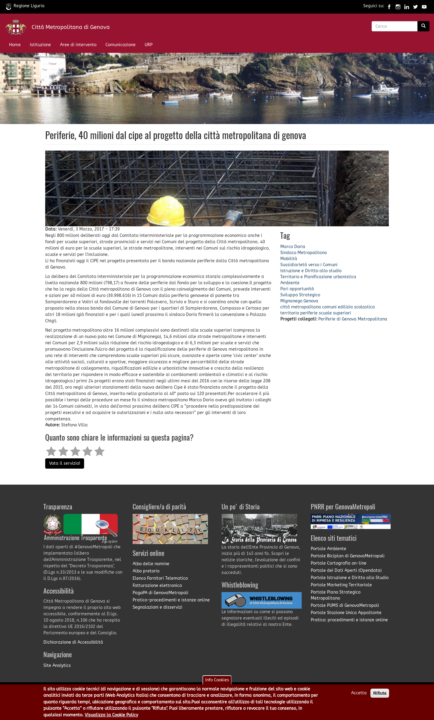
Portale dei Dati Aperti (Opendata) (346, 570)
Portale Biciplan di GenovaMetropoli (348, 556)
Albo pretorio (146, 571)
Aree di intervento (78, 44)
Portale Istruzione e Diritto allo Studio (349, 577)
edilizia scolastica (356, 307)
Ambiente (290, 282)
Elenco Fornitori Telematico (160, 578)
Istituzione (40, 44)
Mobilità (288, 258)
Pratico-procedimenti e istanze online (171, 600)
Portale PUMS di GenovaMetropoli (345, 605)
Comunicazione (120, 44)
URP (149, 44)
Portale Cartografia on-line (338, 563)
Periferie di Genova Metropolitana (352, 319)
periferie (309, 313)
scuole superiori (335, 313)
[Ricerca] (423, 26)
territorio (289, 313)
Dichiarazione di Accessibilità (73, 642)
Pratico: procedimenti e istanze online (349, 620)
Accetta (359, 694)
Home (15, 44)
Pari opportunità (297, 289)
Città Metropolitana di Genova (71, 27)
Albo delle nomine (151, 563)
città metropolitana (300, 307)
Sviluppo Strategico (300, 295)
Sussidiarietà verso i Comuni (309, 264)
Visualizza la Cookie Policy (111, 716)
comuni (329, 307)
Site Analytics (57, 665)
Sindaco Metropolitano (303, 252)
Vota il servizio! (64, 463)
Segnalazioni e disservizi (157, 607)
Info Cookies (217, 681)
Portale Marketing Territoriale (341, 585)
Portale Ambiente (328, 548)
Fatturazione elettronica (157, 585)
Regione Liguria (25, 5)
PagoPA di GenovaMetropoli (160, 592)
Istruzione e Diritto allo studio (310, 270)
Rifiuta (379, 694)
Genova (310, 301)
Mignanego (291, 301)
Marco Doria (292, 246)
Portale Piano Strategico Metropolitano (335, 595)
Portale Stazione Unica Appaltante (346, 612)
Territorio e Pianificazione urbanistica (318, 276)
